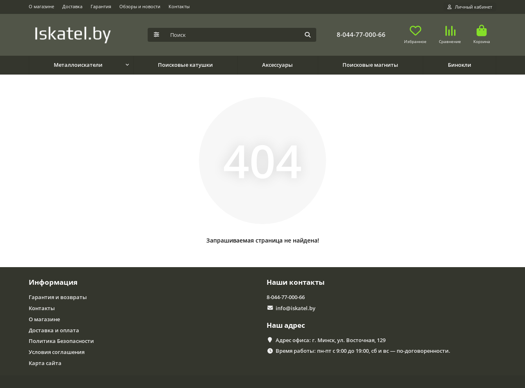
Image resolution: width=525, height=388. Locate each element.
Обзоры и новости (139, 6)
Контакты (179, 6)
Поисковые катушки (185, 64)
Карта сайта (45, 363)
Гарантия (101, 6)
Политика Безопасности (61, 341)
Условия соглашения (56, 352)
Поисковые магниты (370, 64)
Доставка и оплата (54, 330)
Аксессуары (277, 64)
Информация (53, 282)
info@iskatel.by (295, 308)
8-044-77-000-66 (361, 34)
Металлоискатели (78, 64)
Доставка (72, 6)
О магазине (41, 6)
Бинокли (459, 64)
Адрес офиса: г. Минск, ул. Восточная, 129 (331, 340)
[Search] (240, 35)
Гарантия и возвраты (58, 297)
